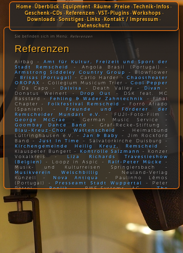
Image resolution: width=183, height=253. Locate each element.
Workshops (146, 13)
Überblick (46, 7)
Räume (102, 7)
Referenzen (80, 13)
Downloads (41, 19)
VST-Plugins (114, 13)
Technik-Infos (151, 7)
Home (23, 7)
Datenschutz (94, 25)
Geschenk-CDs (44, 13)
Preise (122, 7)
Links (94, 19)
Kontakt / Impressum (131, 19)
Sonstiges (71, 19)
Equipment (77, 7)
